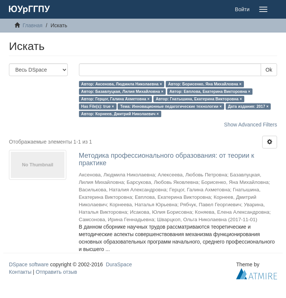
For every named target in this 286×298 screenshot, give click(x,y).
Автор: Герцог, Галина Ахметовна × (115, 99)
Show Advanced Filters (250, 125)
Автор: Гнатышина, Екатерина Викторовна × (199, 99)
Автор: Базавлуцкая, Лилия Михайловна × (122, 91)
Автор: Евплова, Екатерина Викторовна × (209, 91)
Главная (32, 25)
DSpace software (29, 264)
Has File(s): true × (97, 106)
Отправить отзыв (56, 272)
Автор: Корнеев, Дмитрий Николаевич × (120, 114)
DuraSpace (119, 264)
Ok (269, 70)
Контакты (20, 272)
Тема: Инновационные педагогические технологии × (171, 106)
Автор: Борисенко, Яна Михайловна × (204, 84)
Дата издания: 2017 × (248, 106)
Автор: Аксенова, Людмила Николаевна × (121, 84)
